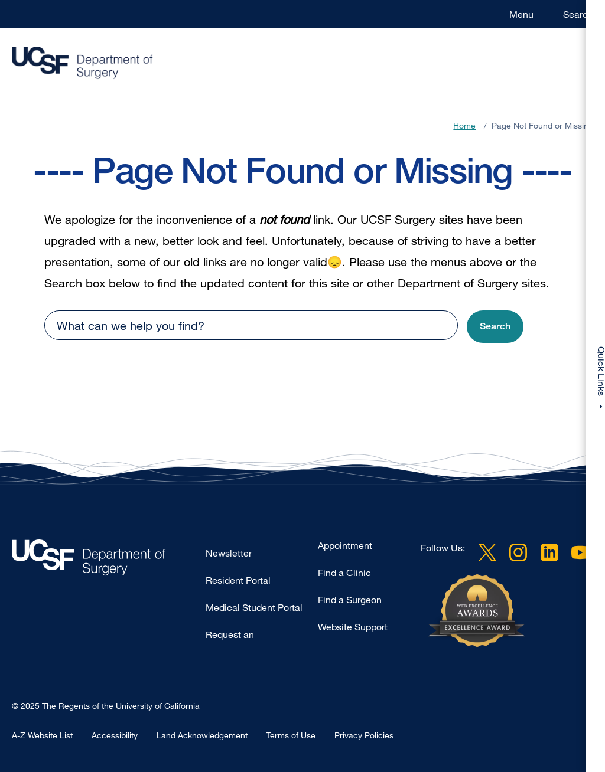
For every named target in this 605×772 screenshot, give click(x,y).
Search (578, 14)
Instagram (518, 552)
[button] (495, 326)
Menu (521, 14)
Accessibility (115, 735)
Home (464, 125)
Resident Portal (238, 580)
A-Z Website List (42, 735)
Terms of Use (290, 735)
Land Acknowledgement (202, 735)
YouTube (580, 552)
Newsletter (229, 553)
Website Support (353, 627)
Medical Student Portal (254, 607)
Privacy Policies (363, 735)
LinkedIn (549, 552)
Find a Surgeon (350, 600)
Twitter (487, 552)
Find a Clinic (344, 572)
